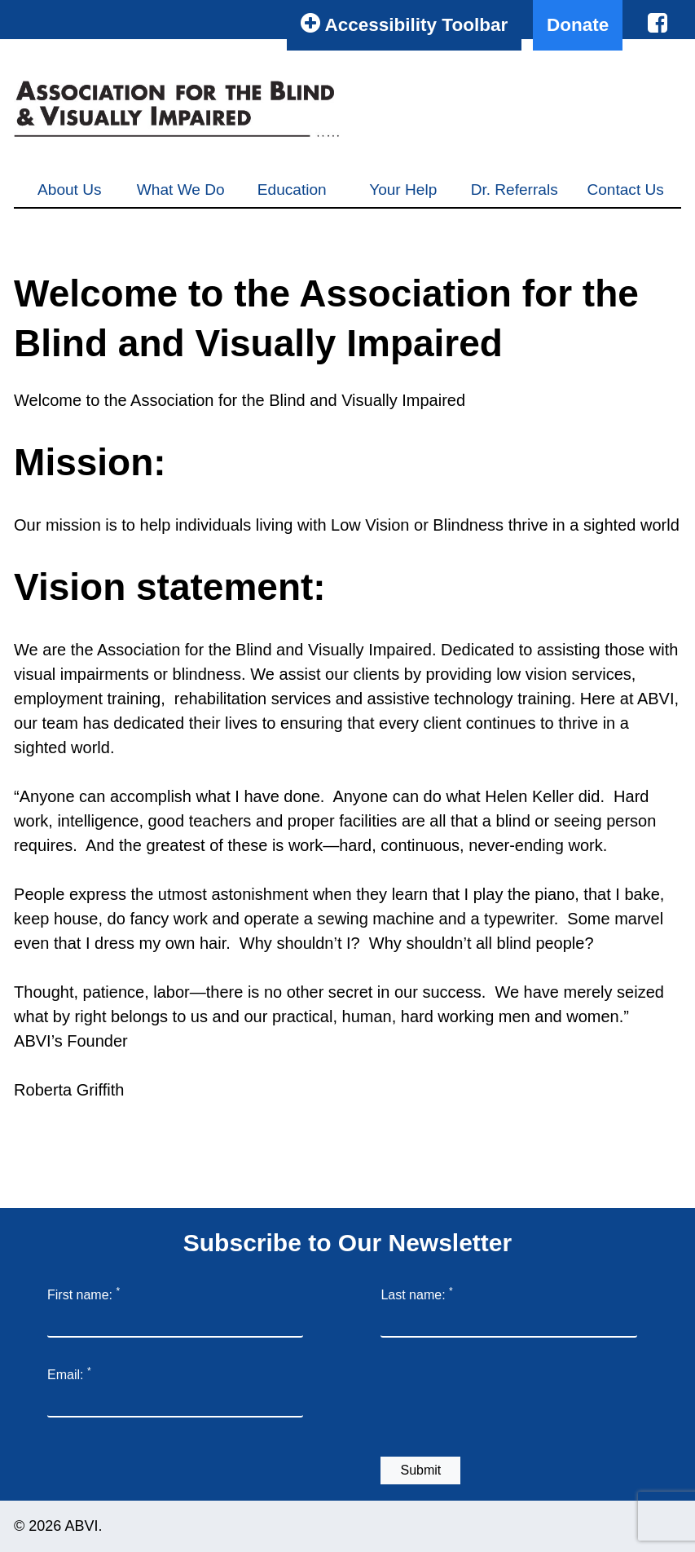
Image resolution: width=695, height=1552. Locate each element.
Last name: (416, 1293)
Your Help (403, 189)
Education (292, 189)
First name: (83, 1293)
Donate (578, 25)
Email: (69, 1373)
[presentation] (504, 1400)
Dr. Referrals (514, 189)
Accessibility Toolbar (404, 23)
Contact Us (625, 189)
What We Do (181, 189)
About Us (69, 189)
